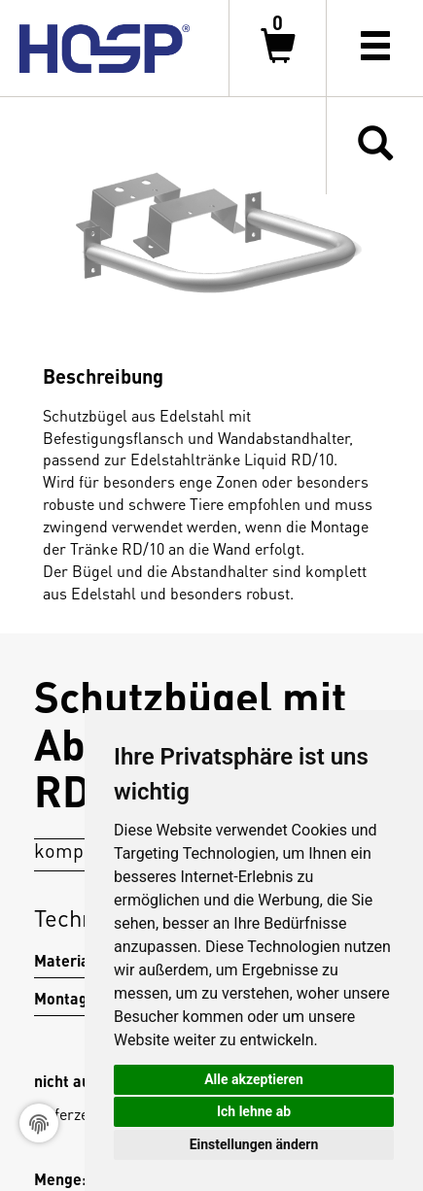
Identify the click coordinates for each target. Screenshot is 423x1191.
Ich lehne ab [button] (254, 1111)
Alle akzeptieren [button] (253, 1079)
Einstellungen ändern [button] (254, 1144)
